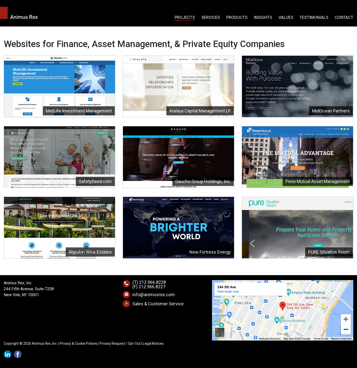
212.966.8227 (152, 286)
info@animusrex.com (153, 294)
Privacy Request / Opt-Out (120, 343)
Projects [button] (185, 17)
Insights (263, 17)
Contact (344, 17)
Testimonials (313, 17)
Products (236, 17)
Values (285, 17)
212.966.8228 (152, 282)
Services (210, 17)
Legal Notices (153, 343)
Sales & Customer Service (158, 303)
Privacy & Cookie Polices (78, 343)
